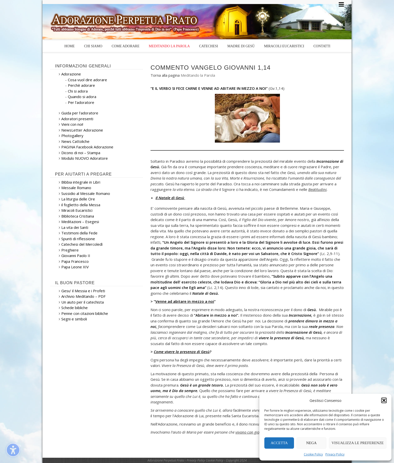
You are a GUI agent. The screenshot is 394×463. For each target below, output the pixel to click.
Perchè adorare (81, 85)
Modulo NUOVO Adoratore (84, 158)
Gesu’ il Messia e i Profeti (83, 290)
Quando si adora (82, 96)
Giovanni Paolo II (75, 255)
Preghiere (70, 249)
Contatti (321, 46)
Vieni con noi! (72, 124)
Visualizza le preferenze (358, 443)
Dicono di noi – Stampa (80, 152)
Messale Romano (76, 187)
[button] (383, 400)
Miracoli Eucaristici (284, 46)
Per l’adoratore (81, 102)
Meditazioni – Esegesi (80, 221)
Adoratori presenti (77, 118)
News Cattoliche (75, 141)
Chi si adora (78, 91)
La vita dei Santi (74, 227)
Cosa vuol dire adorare (87, 79)
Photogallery (72, 135)
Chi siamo (93, 46)
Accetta (279, 443)
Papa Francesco (75, 261)
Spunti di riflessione (78, 238)
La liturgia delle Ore (78, 198)
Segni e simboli (74, 318)
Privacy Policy (334, 454)
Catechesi (208, 46)
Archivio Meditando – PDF (83, 296)
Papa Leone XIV (75, 266)
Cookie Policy (313, 454)
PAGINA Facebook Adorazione (87, 146)
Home (69, 46)
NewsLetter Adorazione (82, 130)
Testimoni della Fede (79, 232)
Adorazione (71, 73)
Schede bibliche (74, 307)
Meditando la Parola (169, 46)
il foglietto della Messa (80, 204)
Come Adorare (125, 46)
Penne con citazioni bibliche (84, 313)
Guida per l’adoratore (79, 112)
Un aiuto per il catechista (82, 302)
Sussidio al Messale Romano (85, 193)
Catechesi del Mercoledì (82, 244)
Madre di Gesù (241, 46)
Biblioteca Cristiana (77, 216)
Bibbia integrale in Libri (80, 182)
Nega (311, 443)
